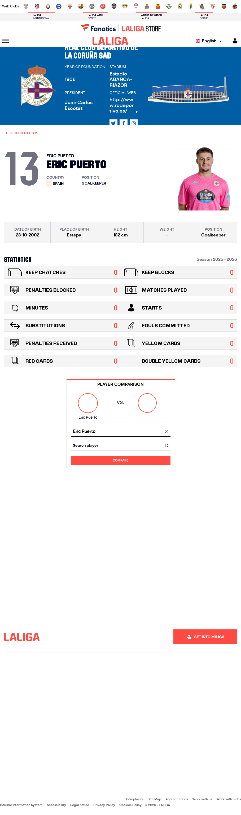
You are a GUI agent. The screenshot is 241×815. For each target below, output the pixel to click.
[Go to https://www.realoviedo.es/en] (191, 6)
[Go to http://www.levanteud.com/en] (114, 6)
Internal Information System (21, 805)
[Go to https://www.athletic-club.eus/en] (26, 6)
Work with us (202, 799)
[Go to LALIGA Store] (120, 28)
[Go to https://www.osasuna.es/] (48, 6)
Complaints (134, 799)
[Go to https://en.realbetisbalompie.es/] (169, 6)
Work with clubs (228, 799)
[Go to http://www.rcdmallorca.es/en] (158, 6)
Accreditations (176, 799)
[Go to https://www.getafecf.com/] (92, 6)
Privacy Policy (104, 805)
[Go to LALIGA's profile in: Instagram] (134, 123)
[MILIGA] (233, 40)
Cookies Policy (130, 805)
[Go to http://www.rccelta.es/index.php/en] (136, 6)
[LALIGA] (110, 41)
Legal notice (79, 805)
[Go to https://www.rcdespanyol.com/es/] (147, 6)
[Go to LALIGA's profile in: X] (113, 123)
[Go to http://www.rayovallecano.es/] (125, 6)
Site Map (154, 799)
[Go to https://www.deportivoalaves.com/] (59, 6)
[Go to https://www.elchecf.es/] (70, 6)
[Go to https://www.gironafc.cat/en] (103, 6)
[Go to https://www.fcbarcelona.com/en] (81, 6)
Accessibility (56, 805)
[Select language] (210, 41)
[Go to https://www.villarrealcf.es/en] (235, 6)
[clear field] (167, 432)
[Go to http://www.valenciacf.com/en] (224, 6)
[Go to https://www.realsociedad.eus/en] (202, 6)
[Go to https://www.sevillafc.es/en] (213, 6)
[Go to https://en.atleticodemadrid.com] (37, 6)
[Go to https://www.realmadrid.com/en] (180, 6)
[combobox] (120, 431)
